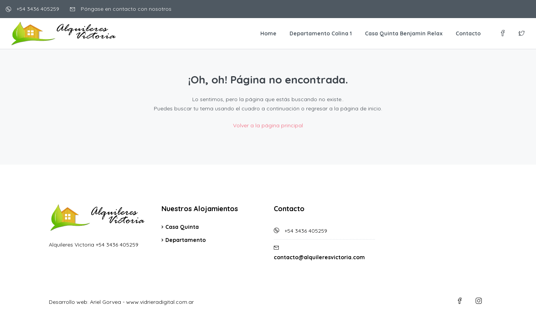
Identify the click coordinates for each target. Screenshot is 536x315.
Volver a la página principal (268, 125)
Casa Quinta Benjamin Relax (404, 33)
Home (268, 33)
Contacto (468, 33)
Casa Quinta (182, 226)
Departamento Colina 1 (321, 33)
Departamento (185, 240)
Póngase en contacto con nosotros (120, 8)
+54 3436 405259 (32, 8)
